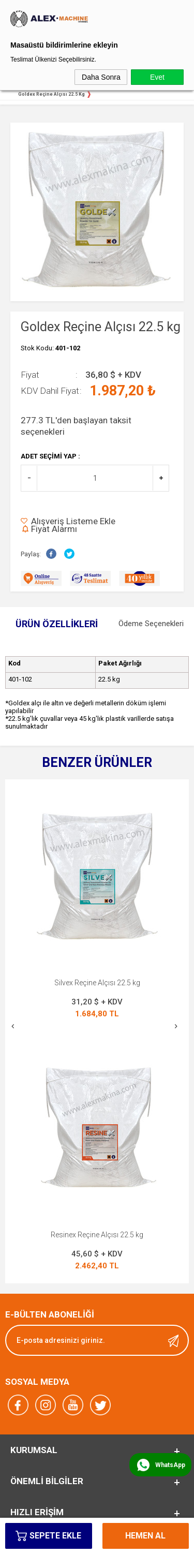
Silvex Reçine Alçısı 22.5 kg (97, 983)
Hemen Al (145, 1536)
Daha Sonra (101, 77)
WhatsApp (170, 1465)
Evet (157, 77)
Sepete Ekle (55, 1536)
